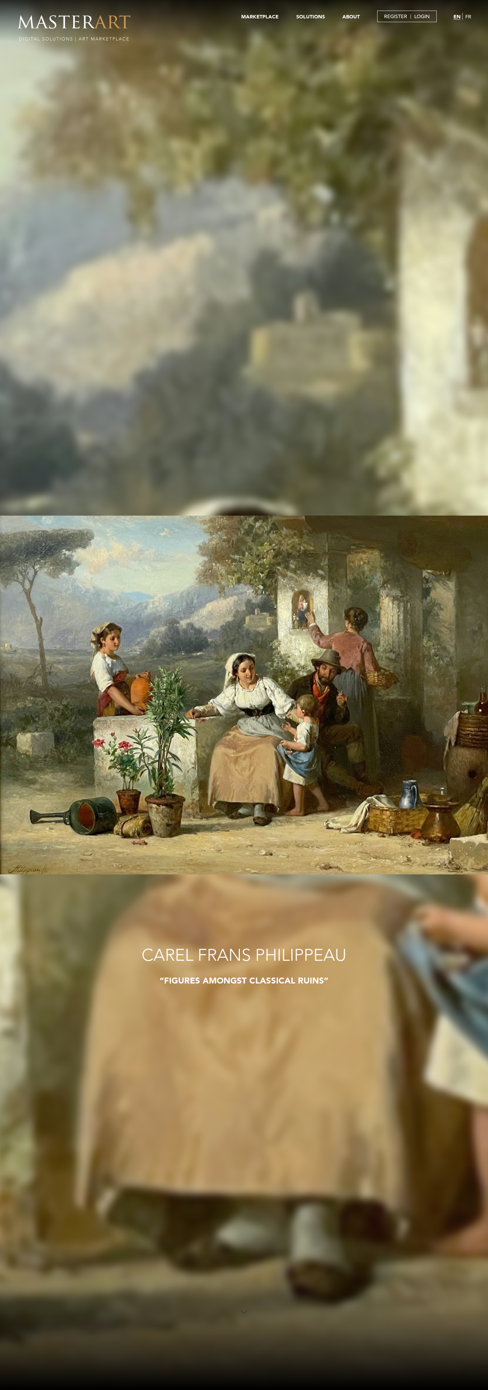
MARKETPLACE (260, 16)
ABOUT (351, 16)
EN (457, 16)
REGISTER (395, 16)
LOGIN (422, 16)
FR (468, 17)
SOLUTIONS (310, 16)
